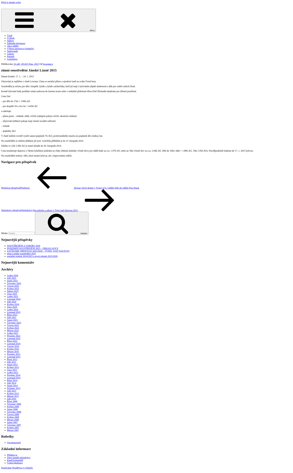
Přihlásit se (12, 455)
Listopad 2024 (13, 299)
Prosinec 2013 (13, 388)
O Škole (11, 38)
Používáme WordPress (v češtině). (17, 468)
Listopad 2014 (13, 378)
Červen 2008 (13, 414)
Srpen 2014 (12, 385)
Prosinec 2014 (13, 375)
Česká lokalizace (15, 463)
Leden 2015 (12, 372)
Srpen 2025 (12, 280)
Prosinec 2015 (13, 354)
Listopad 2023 (13, 312)
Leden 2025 (12, 296)
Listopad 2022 (13, 338)
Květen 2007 (13, 427)
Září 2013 (11, 391)
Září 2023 (11, 317)
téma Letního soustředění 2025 (21, 253)
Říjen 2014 (12, 380)
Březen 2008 (13, 420)
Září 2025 (11, 278)
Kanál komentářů (15, 460)
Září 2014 (11, 383)
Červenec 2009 (14, 404)
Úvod (9, 35)
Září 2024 (11, 301)
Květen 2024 (13, 304)
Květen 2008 (13, 417)
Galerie (10, 54)
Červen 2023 (13, 325)
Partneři (10, 56)
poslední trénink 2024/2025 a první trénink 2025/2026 (32, 256)
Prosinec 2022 (13, 336)
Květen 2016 (13, 349)
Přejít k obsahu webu (11, 2)
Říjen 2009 (12, 401)
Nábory (10, 40)
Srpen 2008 (12, 409)
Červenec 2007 (14, 425)
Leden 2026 (12, 275)
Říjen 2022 (12, 341)
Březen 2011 (13, 396)
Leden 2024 (12, 309)
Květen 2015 (13, 367)
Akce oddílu (13, 46)
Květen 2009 (13, 406)
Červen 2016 (13, 346)
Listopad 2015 (13, 357)
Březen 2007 (13, 430)
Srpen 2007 (12, 422)
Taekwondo (12, 51)
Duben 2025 (13, 291)
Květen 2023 (13, 328)
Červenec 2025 (14, 283)
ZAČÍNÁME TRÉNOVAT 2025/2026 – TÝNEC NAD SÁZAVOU (38, 251)
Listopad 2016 (13, 343)
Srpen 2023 (12, 320)
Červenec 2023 (14, 322)
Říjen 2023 (12, 315)
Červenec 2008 (14, 412)
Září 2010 (11, 399)
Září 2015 (11, 362)
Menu (48, 20)
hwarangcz (48, 64)
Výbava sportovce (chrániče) (20, 48)
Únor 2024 (12, 307)
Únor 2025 (12, 294)
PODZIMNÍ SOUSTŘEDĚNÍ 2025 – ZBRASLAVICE (32, 248)
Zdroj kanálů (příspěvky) (18, 457)
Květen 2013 (13, 393)
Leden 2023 (12, 333)
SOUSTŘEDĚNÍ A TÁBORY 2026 (23, 246)
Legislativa (12, 59)
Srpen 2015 (12, 364)
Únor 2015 (12, 370)
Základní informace (16, 43)
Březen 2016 (13, 351)
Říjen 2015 (12, 359)
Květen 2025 (13, 288)
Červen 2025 (13, 286)
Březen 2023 (13, 330)
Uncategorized (14, 442)
